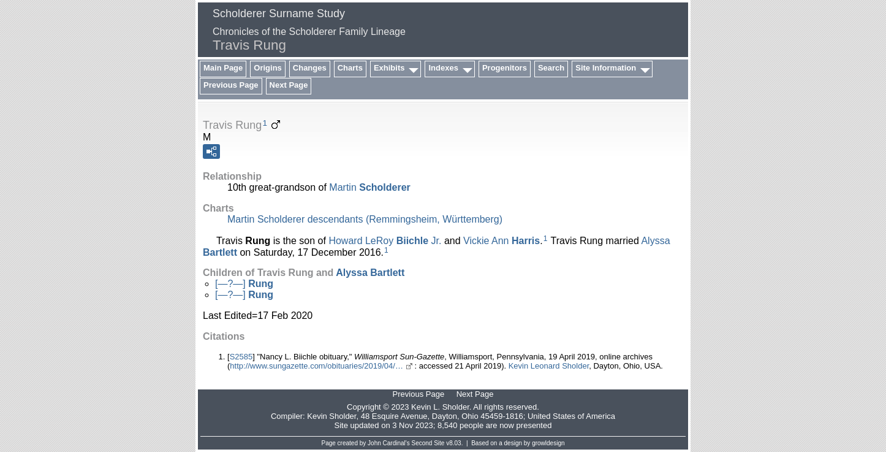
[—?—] (244, 283)
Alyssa (370, 272)
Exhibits (389, 67)
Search (551, 67)
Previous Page (231, 85)
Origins (268, 67)
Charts (350, 67)
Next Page (289, 85)
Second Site (428, 443)
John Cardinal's (389, 443)
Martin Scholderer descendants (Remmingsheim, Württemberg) (364, 219)
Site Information (605, 67)
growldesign (548, 443)
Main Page (223, 67)
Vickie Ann (501, 241)
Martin (370, 187)
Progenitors (504, 67)
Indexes (443, 67)
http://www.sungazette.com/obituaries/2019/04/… (316, 365)
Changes (310, 67)
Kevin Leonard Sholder (549, 365)
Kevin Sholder (331, 416)
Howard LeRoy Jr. (384, 241)
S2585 (241, 356)
